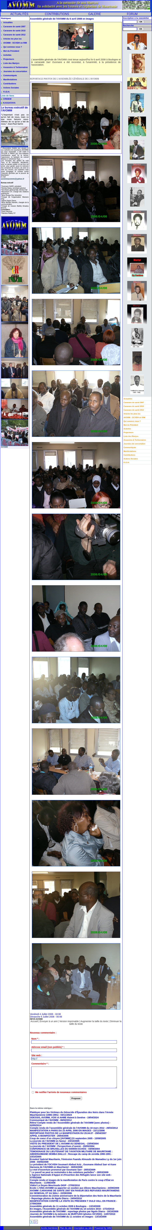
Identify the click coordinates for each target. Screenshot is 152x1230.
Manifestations (9, 79)
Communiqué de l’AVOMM (44, 1120)
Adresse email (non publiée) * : (48, 1047)
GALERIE (94, 14)
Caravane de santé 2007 (13, 26)
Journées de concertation (14, 71)
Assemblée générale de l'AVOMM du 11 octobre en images (61, 1216)
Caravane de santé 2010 (13, 31)
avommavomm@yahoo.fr (12, 179)
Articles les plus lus (11, 39)
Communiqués (9, 75)
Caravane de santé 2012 (13, 35)
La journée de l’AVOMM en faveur (48, 1141)
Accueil (34, 1021)
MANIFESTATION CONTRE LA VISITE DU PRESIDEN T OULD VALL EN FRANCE (73, 1201)
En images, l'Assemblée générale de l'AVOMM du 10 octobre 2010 (65, 1208)
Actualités (7, 22)
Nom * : (35, 1038)
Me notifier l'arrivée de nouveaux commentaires (61, 1092)
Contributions (8, 84)
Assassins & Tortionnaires (14, 67)
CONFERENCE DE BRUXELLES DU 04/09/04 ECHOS (58, 1148)
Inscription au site (83, 1228)
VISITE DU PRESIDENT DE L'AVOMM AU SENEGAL (57, 1143)
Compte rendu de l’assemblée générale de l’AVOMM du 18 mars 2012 (67, 1128)
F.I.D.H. (5, 92)
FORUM (132, 14)
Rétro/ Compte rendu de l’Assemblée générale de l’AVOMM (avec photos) (69, 1122)
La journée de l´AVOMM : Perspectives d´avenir (55, 1146)
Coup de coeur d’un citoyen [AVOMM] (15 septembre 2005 (61, 1138)
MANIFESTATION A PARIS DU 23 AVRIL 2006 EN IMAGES (60, 1130)
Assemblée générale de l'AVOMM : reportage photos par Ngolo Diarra (67, 1211)
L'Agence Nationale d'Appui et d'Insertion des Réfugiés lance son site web (70, 1175)
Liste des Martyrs (10, 63)
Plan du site (66, 1228)
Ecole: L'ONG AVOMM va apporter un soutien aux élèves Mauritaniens (68, 1188)
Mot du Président (10, 51)
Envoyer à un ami (48, 1021)
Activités (6, 55)
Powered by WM (102, 1228)
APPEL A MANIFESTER (42, 1135)
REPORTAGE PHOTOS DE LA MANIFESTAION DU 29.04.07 (61, 1133)
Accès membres (49, 1228)
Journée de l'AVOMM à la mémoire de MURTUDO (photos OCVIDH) (66, 1214)
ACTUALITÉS (19, 14)
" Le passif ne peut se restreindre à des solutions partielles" (62, 1172)
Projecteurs (7, 59)
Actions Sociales (10, 88)
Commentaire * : (40, 1063)
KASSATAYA (9, 103)
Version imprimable (69, 1021)
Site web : (36, 1055)
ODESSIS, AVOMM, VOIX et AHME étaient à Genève (57, 1117)
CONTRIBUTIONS (57, 14)
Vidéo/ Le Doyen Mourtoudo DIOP (48, 1185)
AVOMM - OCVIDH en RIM (14, 43)
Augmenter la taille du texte (94, 1021)
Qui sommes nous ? (11, 47)
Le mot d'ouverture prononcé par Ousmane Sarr (56, 1169)
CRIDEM (7, 99)
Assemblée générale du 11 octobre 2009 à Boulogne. (59, 1206)
